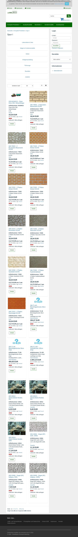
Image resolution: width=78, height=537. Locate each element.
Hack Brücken (34, 318)
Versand (20, 116)
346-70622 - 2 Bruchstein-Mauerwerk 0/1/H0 (16, 147)
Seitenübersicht (58, 70)
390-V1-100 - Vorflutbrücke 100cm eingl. (36, 348)
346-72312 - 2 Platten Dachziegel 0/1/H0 (15, 312)
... (18, 509)
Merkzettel (67, 8)
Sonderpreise (60, 24)
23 (20, 509)
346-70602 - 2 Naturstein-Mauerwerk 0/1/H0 (38, 105)
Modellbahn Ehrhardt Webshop (20, 534)
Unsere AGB (45, 521)
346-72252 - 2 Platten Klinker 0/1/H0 (15, 188)
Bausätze (27, 71)
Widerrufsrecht (11, 523)
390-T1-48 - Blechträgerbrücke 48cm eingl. (37, 307)
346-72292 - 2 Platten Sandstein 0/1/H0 (15, 271)
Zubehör (27, 77)
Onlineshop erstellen (13, 532)
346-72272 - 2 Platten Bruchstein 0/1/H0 (15, 229)
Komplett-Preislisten (13, 24)
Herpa (10, 112)
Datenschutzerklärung (59, 3)
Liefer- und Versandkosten (14, 521)
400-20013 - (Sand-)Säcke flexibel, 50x (37, 397)
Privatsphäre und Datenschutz (32, 521)
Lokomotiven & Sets (27, 42)
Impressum (18, 8)
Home (9, 8)
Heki (31, 114)
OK (67, 4)
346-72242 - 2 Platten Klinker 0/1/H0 (37, 147)
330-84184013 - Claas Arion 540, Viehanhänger (16, 102)
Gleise (27, 54)
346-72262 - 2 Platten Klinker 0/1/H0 (37, 188)
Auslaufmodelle (27, 24)
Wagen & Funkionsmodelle (27, 48)
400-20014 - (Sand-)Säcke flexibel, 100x (16, 439)
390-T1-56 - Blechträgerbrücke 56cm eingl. (16, 348)
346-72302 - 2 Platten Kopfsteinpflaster (37, 271)
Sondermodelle (49, 24)
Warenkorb (65, 20)
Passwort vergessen (57, 48)
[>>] (22, 509)
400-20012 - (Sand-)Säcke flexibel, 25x (16, 397)
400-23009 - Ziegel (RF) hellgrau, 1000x (37, 476)
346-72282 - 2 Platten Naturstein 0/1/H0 (37, 229)
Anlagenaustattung (27, 59)
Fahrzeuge (27, 65)
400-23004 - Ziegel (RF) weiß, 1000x (37, 434)
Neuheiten (38, 24)
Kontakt (28, 8)
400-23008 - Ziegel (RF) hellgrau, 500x (16, 476)
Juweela (11, 407)
